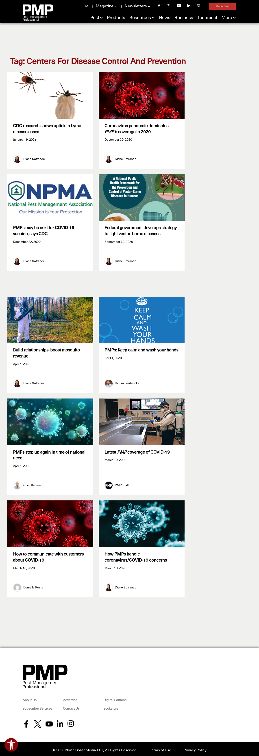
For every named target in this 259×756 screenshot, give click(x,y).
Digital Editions (114, 697)
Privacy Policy (195, 747)
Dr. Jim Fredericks (127, 381)
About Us (30, 697)
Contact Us (71, 706)
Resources (140, 17)
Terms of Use (160, 747)
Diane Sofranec (34, 158)
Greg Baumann (33, 483)
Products (116, 17)
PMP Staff (122, 483)
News (164, 17)
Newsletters (136, 6)
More (226, 17)
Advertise (70, 697)
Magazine (104, 6)
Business (183, 17)
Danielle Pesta (33, 584)
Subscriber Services (37, 706)
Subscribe (222, 6)
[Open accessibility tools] (11, 745)
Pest (94, 17)
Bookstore (110, 706)
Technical (207, 17)
